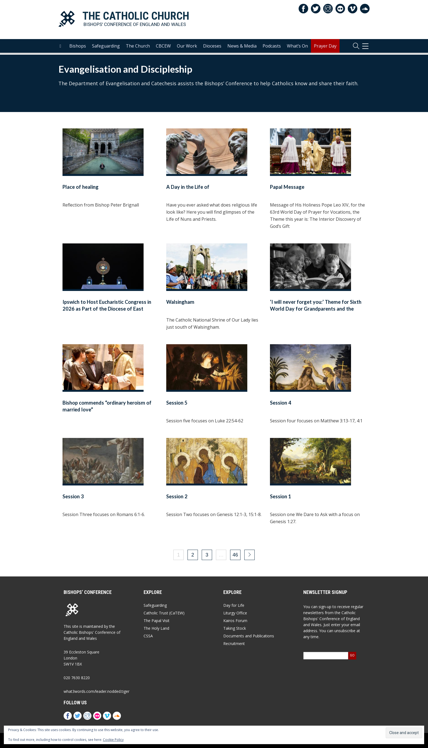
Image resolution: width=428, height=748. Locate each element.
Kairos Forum (235, 620)
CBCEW (163, 47)
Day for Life (233, 605)
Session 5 (177, 403)
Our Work (187, 47)
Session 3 (73, 496)
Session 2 (177, 496)
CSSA (148, 635)
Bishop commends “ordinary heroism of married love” (107, 406)
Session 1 (280, 496)
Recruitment (234, 643)
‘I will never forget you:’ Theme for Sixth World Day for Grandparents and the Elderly (315, 309)
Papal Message (287, 187)
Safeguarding (106, 47)
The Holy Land (156, 628)
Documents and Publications (248, 635)
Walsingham (180, 302)
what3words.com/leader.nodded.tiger (96, 691)
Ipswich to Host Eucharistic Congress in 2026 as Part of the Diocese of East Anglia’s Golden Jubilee (107, 309)
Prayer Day (325, 47)
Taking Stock (234, 628)
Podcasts (272, 47)
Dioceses (212, 47)
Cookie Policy (113, 739)
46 (235, 555)
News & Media (242, 47)
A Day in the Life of (187, 187)
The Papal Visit (157, 620)
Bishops (77, 47)
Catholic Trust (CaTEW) (164, 613)
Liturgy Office (235, 613)
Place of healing (81, 187)
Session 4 (280, 403)
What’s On (297, 47)
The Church (138, 47)
